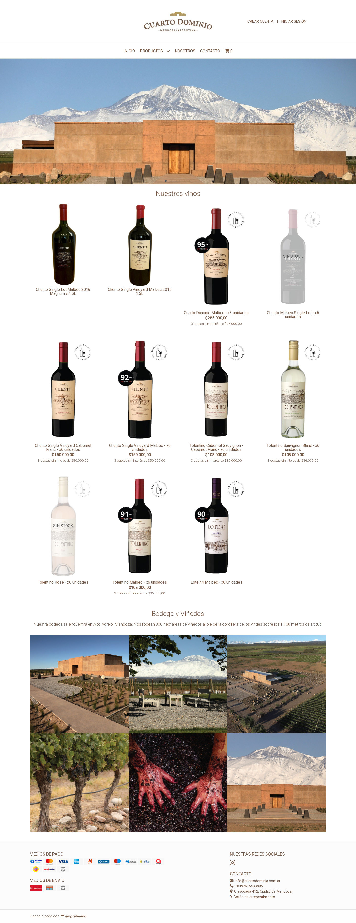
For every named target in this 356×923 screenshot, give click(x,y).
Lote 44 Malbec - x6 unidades (216, 582)
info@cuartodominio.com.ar (255, 881)
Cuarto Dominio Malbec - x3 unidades (216, 312)
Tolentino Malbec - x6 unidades (140, 582)
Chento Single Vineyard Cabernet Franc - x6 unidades (63, 447)
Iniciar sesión (293, 21)
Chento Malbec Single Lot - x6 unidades (293, 314)
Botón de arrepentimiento (252, 897)
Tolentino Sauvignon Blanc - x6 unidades (293, 447)
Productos (155, 50)
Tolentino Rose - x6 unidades (63, 582)
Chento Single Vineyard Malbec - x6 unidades (140, 447)
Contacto (210, 51)
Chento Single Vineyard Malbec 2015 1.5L (140, 291)
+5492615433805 (246, 886)
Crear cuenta (260, 21)
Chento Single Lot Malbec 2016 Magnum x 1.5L (63, 291)
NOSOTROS (185, 51)
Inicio (129, 51)
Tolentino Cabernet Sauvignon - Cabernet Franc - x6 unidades (216, 447)
